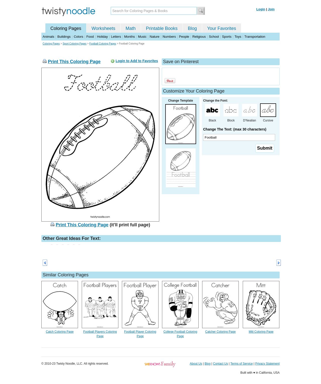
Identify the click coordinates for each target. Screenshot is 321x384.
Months (129, 36)
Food (90, 36)
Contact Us (220, 363)
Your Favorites (221, 28)
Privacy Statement (267, 363)
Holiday (102, 36)
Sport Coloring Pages (75, 43)
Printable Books (162, 28)
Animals (48, 36)
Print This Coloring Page (74, 61)
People (184, 36)
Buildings (64, 36)
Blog (192, 28)
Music (142, 36)
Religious (199, 36)
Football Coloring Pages (102, 43)
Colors (78, 36)
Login (260, 9)
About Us (196, 363)
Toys (237, 36)
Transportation (254, 36)
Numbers (169, 36)
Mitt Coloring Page (261, 331)
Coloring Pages (65, 28)
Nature (154, 36)
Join (271, 9)
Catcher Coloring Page (220, 331)
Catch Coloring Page (60, 331)
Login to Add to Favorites (137, 61)
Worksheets (103, 28)
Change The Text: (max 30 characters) (234, 129)
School (214, 36)
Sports (226, 36)
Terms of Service (241, 363)
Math (131, 28)
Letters (116, 36)
